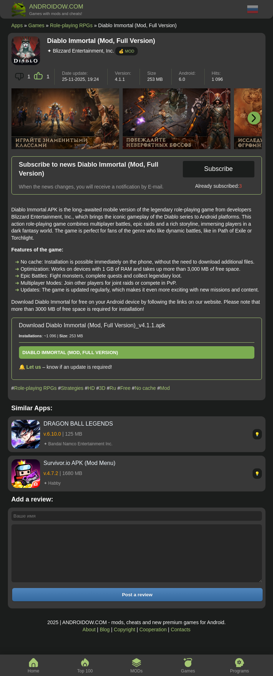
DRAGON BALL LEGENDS (78, 424)
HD (91, 388)
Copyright (124, 640)
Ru (112, 388)
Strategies (72, 388)
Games (36, 25)
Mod (165, 388)
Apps (17, 25)
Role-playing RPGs (71, 25)
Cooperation (152, 640)
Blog (105, 640)
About (89, 640)
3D (102, 388)
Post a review (137, 605)
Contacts (180, 640)
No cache (145, 388)
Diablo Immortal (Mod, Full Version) (70, 352)
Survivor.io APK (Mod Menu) (80, 463)
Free (125, 388)
